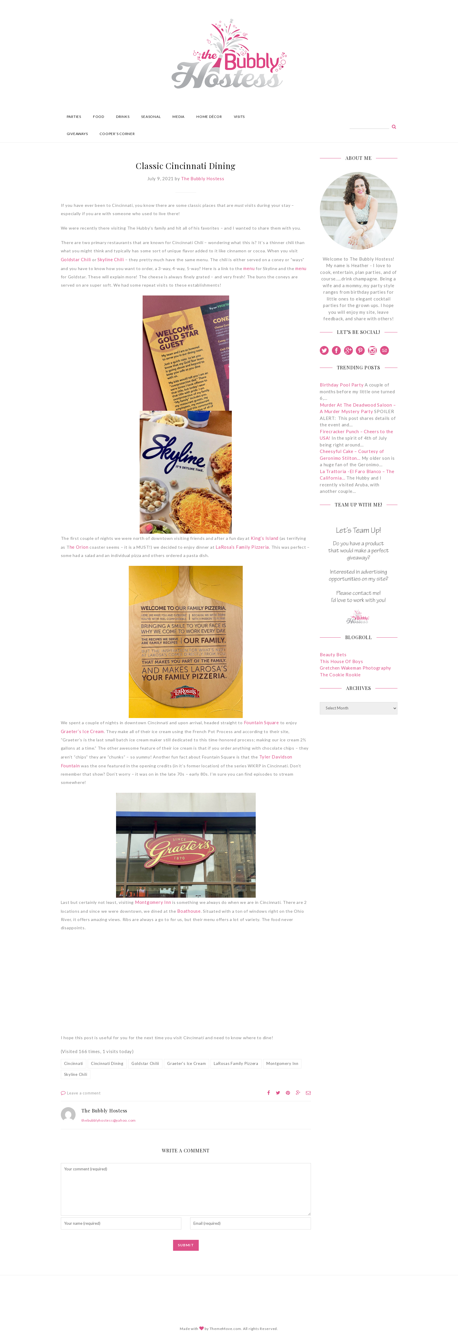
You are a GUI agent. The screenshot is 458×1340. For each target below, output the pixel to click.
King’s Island (264, 538)
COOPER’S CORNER (117, 133)
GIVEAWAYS (77, 133)
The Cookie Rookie (340, 674)
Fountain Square (261, 722)
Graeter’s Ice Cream (82, 731)
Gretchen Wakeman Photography (355, 667)
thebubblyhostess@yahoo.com (109, 1120)
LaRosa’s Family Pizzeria (242, 547)
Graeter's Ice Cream (186, 1063)
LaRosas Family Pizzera (236, 1063)
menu (249, 268)
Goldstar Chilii (145, 1063)
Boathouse (189, 911)
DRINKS (123, 116)
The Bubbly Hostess (202, 178)
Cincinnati (73, 1063)
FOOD (98, 116)
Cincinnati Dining (107, 1063)
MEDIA (178, 116)
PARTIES (74, 116)
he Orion (79, 547)
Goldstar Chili (76, 259)
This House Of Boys (341, 661)
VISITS (239, 116)
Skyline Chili (110, 259)
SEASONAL (151, 116)
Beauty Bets (333, 654)
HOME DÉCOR (209, 116)
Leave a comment (83, 1093)
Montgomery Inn (153, 902)
